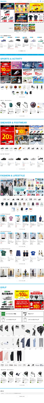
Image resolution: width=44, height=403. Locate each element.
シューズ (16, 54)
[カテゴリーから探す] (31, 1)
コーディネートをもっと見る (22, 280)
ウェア (27, 54)
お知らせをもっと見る (22, 396)
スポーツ (5, 54)
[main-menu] (43, 1)
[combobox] (22, 1)
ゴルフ (38, 54)
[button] (43, 43)
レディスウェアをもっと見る (22, 246)
